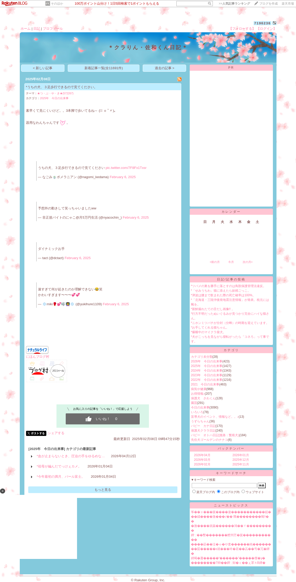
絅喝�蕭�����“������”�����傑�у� (228, 558)
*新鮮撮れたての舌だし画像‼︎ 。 (213, 309)
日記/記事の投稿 (231, 279)
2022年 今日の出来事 (207, 380)
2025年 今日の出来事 (54, 98)
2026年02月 (202, 464)
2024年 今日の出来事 (207, 370)
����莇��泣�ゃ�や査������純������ (231, 544)
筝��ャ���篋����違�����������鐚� (231, 512)
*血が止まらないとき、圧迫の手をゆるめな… (71, 456)
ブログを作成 (268, 3)
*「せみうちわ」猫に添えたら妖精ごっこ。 (221, 290)
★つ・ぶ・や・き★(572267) (55, 93)
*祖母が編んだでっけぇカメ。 (59, 466)
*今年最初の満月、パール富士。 (61, 476)
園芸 (194, 403)
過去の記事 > (165, 68)
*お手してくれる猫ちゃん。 (210, 327)
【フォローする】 (242, 28)
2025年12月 (241, 460)
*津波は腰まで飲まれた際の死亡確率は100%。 (223, 295)
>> (234, 3)
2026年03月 (202, 460)
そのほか (57, 3)
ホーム (26, 28)
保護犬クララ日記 (203, 430)
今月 (231, 261)
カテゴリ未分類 (202, 357)
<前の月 (215, 261)
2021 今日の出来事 (205, 384)
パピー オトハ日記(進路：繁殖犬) (215, 435)
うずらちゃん (200, 421)
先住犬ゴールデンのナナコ (209, 440)
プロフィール (53, 28)
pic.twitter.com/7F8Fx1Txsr (126, 168)
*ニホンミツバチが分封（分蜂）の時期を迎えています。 (230, 323)
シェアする (56, 433)
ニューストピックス (231, 505)
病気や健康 (198, 389)
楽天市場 (288, 3)
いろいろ (197, 412)
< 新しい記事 (43, 68)
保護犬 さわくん (203, 398)
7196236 (262, 23)
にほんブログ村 (37, 357)
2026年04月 (202, 455)
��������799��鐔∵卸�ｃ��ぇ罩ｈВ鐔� (228, 563)
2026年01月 (241, 455)
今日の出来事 (200, 407)
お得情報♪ (198, 393)
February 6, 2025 (123, 177)
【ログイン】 (266, 28)
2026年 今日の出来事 (207, 361)
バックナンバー (231, 448)
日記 (36, 28)
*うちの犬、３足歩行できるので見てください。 (61, 87)
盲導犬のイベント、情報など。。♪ (215, 416)
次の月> (248, 261)
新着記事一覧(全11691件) (103, 68)
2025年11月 (241, 464)
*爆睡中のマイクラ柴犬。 (208, 332)
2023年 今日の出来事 (207, 375)
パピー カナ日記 (203, 426)
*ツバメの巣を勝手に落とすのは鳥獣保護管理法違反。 (228, 286)
